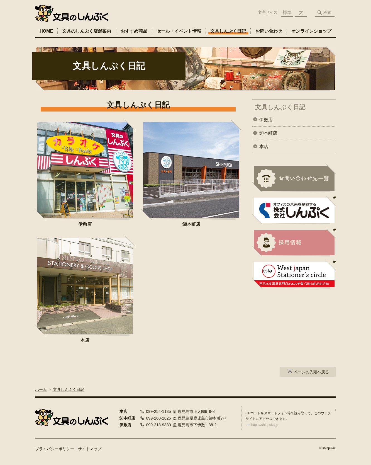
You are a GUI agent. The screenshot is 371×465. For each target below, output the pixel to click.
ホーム (41, 389)
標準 (287, 12)
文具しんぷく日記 (228, 31)
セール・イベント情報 (179, 31)
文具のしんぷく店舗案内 (86, 31)
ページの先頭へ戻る (311, 372)
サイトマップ (89, 449)
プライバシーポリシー (54, 449)
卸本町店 (191, 224)
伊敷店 (85, 224)
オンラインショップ (311, 31)
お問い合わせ (268, 31)
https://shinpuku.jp (264, 425)
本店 (84, 340)
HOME (46, 31)
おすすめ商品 (134, 31)
